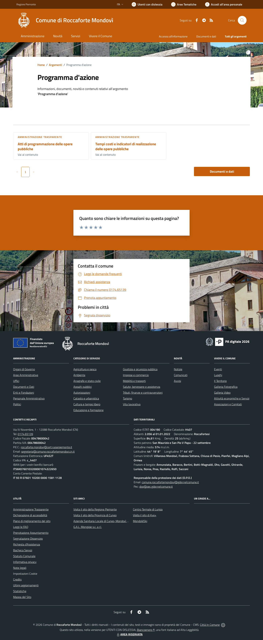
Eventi (218, 369)
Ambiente (79, 375)
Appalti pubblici (82, 387)
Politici (17, 404)
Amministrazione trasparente (40, 137)
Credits (17, 579)
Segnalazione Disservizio (28, 538)
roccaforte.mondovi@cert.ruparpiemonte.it (46, 447)
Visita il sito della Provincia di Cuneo (95, 515)
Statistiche (19, 591)
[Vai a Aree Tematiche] (184, 4)
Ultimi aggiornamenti (26, 585)
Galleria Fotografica (225, 387)
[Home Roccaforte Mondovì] (64, 20)
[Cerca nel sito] (242, 20)
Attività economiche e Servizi (231, 398)
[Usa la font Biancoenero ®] (147, 4)
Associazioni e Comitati (228, 404)
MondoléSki (140, 521)
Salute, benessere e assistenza (141, 387)
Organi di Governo (24, 369)
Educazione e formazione (88, 410)
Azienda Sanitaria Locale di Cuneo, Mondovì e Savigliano (107, 521)
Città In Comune (210, 624)
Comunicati (180, 375)
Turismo (127, 398)
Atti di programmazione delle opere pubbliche (45, 146)
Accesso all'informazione (173, 36)
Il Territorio (220, 381)
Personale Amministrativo (29, 398)
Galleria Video (222, 392)
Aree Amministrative (25, 375)
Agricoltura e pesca (84, 369)
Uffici (16, 381)
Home (41, 65)
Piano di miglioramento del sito (31, 521)
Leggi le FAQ (20, 527)
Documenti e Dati (23, 387)
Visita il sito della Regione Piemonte (95, 509)
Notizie (178, 369)
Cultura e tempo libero (86, 404)
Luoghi (218, 375)
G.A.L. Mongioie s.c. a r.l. (87, 527)
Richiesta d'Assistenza (26, 544)
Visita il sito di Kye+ (144, 515)
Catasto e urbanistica (86, 398)
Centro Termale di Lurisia (148, 509)
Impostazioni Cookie (25, 573)
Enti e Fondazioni (23, 392)
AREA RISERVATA (129, 634)
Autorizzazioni (81, 392)
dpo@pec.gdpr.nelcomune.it (156, 486)
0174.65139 (25, 434)
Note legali (19, 568)
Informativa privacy (25, 562)
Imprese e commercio (136, 375)
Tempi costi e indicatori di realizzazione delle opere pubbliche (125, 146)
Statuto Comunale (24, 556)
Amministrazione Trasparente (31, 509)
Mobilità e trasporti (134, 381)
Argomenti (55, 65)
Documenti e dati (222, 171)
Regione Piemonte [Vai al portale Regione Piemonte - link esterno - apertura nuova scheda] (26, 4)
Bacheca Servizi (22, 550)
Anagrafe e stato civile (87, 381)
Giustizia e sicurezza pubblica (140, 369)
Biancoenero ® (146, 630)
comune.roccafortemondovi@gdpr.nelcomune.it (170, 482)
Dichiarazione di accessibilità (30, 515)
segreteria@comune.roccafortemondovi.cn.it (48, 451)
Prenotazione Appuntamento (30, 533)
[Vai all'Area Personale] (224, 4)
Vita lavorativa (131, 404)
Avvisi (177, 381)
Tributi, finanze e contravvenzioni (143, 392)
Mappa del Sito (22, 597)
